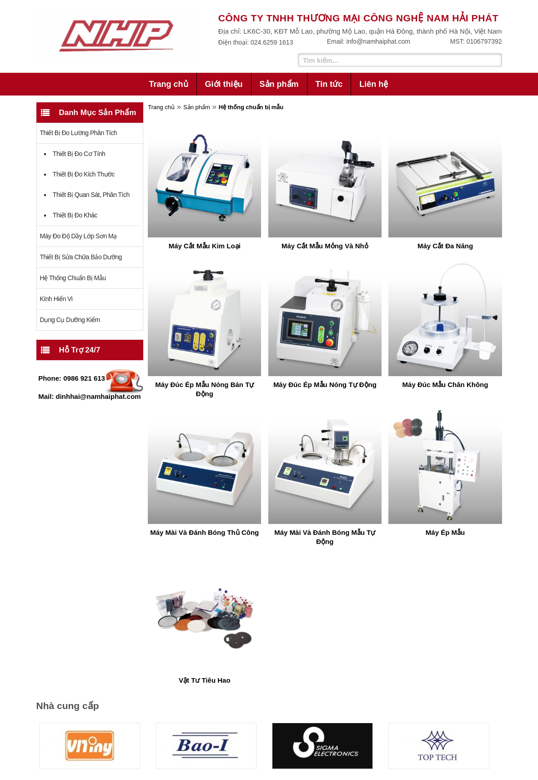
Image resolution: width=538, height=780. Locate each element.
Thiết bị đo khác (75, 215)
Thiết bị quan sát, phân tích (91, 194)
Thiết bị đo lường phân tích (78, 132)
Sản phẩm (279, 84)
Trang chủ (168, 84)
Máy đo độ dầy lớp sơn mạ (78, 236)
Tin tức (329, 84)
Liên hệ (373, 84)
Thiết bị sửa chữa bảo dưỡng (81, 257)
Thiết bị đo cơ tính (79, 153)
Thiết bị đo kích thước (84, 174)
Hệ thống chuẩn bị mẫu (73, 278)
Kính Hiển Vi (56, 298)
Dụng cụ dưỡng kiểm (70, 319)
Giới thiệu (224, 84)
